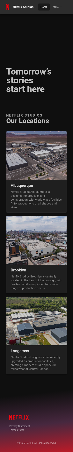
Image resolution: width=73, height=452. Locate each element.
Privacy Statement (19, 426)
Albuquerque (22, 185)
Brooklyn (18, 270)
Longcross (20, 350)
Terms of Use (16, 429)
